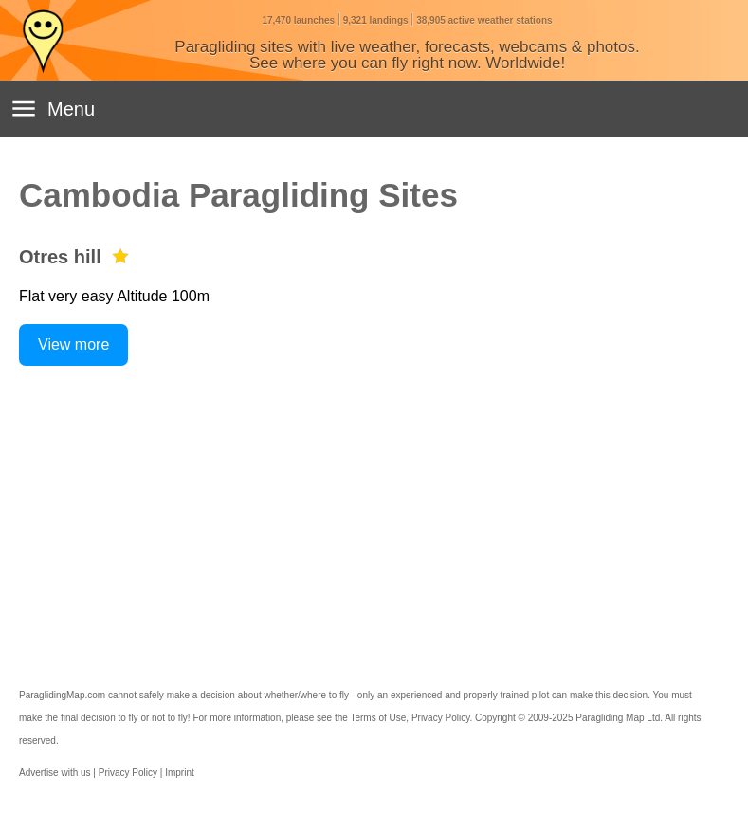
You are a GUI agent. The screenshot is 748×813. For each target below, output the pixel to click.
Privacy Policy (128, 773)
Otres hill (60, 256)
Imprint (179, 773)
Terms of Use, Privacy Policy (409, 718)
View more (73, 344)
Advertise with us (55, 773)
